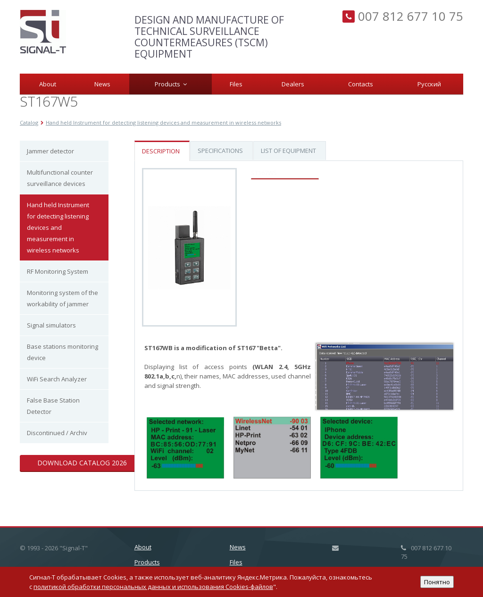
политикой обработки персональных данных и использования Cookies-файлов (153, 586)
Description (161, 151)
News (102, 84)
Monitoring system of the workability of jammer (62, 298)
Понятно (437, 582)
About (47, 84)
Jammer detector (50, 151)
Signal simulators (51, 325)
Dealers (293, 84)
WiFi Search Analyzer (57, 379)
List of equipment (288, 150)
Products (171, 84)
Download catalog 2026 (82, 462)
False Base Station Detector (53, 406)
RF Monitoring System (57, 271)
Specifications (220, 150)
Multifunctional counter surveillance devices (60, 178)
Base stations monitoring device (62, 352)
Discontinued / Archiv (57, 433)
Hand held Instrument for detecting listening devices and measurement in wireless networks (58, 227)
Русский (429, 84)
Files (236, 84)
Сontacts (360, 84)
